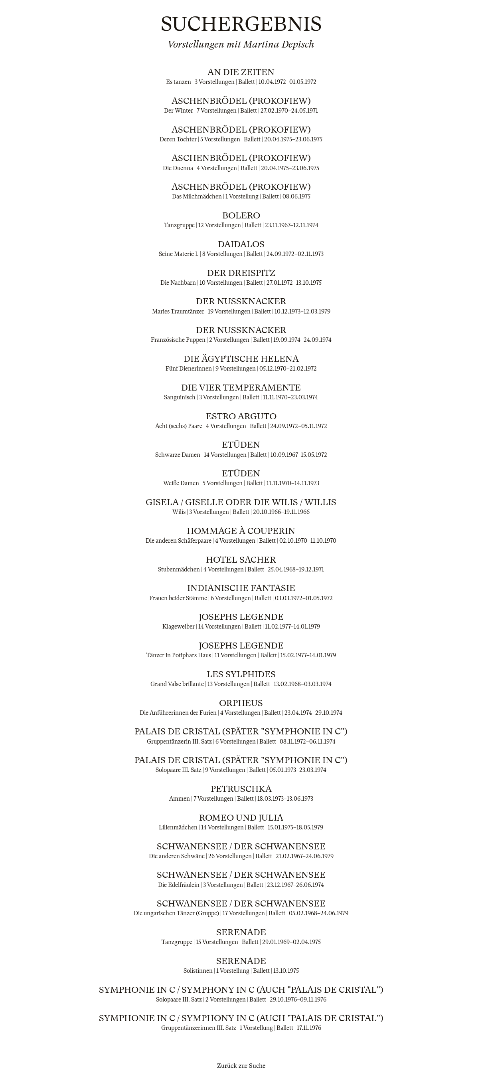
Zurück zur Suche (241, 1065)
